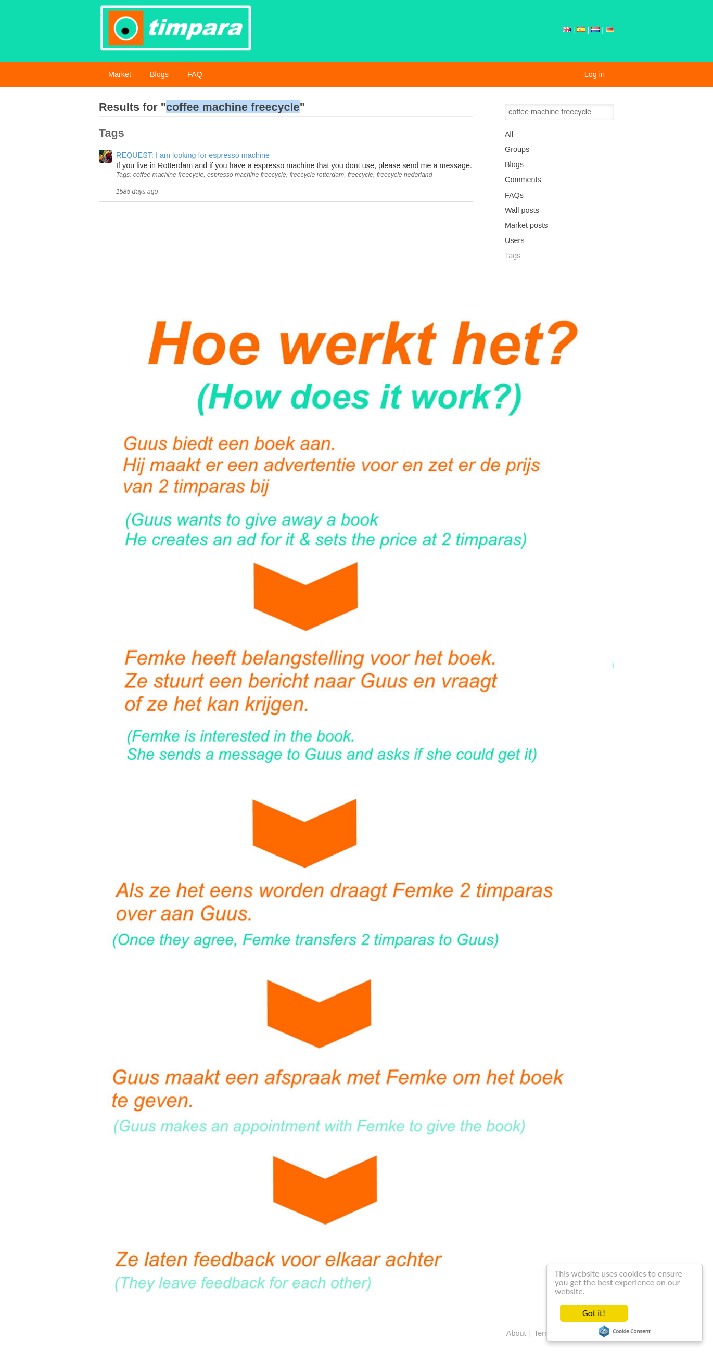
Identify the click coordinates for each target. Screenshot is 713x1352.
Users (515, 240)
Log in (594, 74)
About (516, 1333)
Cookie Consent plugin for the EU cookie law (625, 1331)
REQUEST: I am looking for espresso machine (193, 155)
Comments (523, 179)
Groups (517, 149)
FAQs (514, 195)
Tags (512, 255)
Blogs (159, 74)
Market (119, 74)
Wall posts (522, 210)
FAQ (194, 74)
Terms (544, 1333)
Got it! (594, 1313)
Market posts (526, 225)
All (509, 134)
